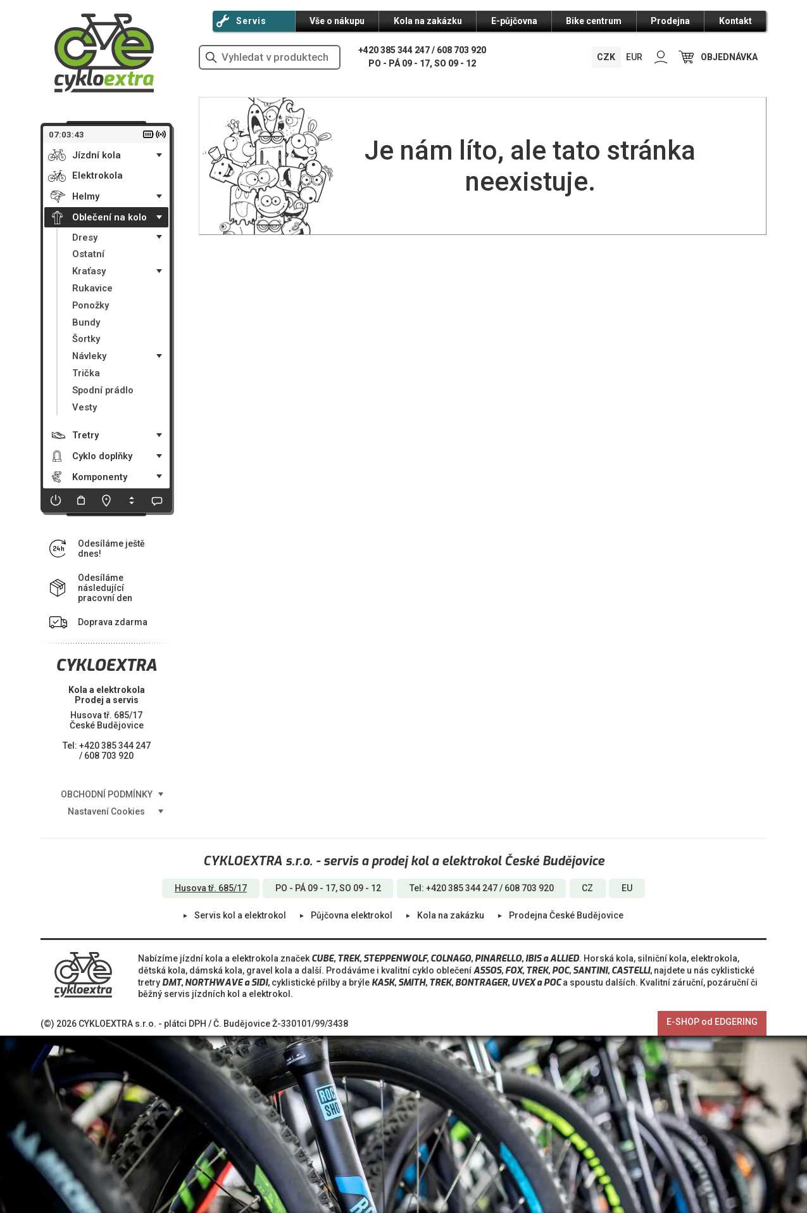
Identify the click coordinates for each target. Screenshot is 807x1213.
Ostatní (88, 254)
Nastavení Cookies (106, 811)
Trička (86, 373)
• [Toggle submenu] (159, 155)
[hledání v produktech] (269, 57)
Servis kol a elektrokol (240, 915)
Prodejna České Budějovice (566, 915)
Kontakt (735, 21)
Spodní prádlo (103, 390)
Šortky (86, 339)
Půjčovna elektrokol (351, 915)
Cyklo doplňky (102, 456)
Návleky (89, 356)
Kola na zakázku (428, 21)
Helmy (85, 196)
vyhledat (211, 57)
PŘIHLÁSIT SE (661, 57)
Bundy (86, 322)
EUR (634, 57)
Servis (251, 21)
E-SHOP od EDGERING (712, 1022)
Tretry (85, 435)
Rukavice (92, 288)
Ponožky (90, 305)
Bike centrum (594, 21)
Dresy (84, 237)
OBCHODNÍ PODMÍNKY (107, 794)
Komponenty (99, 477)
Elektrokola (97, 175)
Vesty (84, 407)
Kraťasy (89, 271)
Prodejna (670, 21)
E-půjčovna (514, 21)
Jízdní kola (96, 155)
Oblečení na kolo (109, 217)
